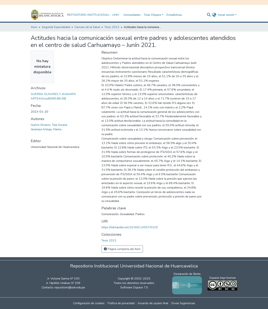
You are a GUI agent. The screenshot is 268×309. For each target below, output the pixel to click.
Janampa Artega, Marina (46, 129)
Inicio (34, 27)
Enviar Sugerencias (183, 303)
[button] (214, 15)
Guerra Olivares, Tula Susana (49, 125)
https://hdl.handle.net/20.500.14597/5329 (129, 227)
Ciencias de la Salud (87, 27)
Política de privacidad (121, 303)
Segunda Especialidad (56, 27)
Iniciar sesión (226, 15)
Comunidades (132, 15)
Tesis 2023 (111, 27)
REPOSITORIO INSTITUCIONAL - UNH (93, 15)
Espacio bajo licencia (222, 278)
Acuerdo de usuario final (153, 303)
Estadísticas (174, 15)
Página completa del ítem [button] (122, 249)
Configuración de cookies (88, 303)
